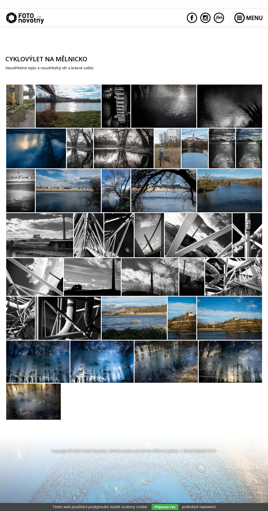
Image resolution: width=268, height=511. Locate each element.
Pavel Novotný (94, 450)
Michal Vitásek (194, 450)
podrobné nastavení (198, 506)
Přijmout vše (165, 507)
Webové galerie (165, 450)
